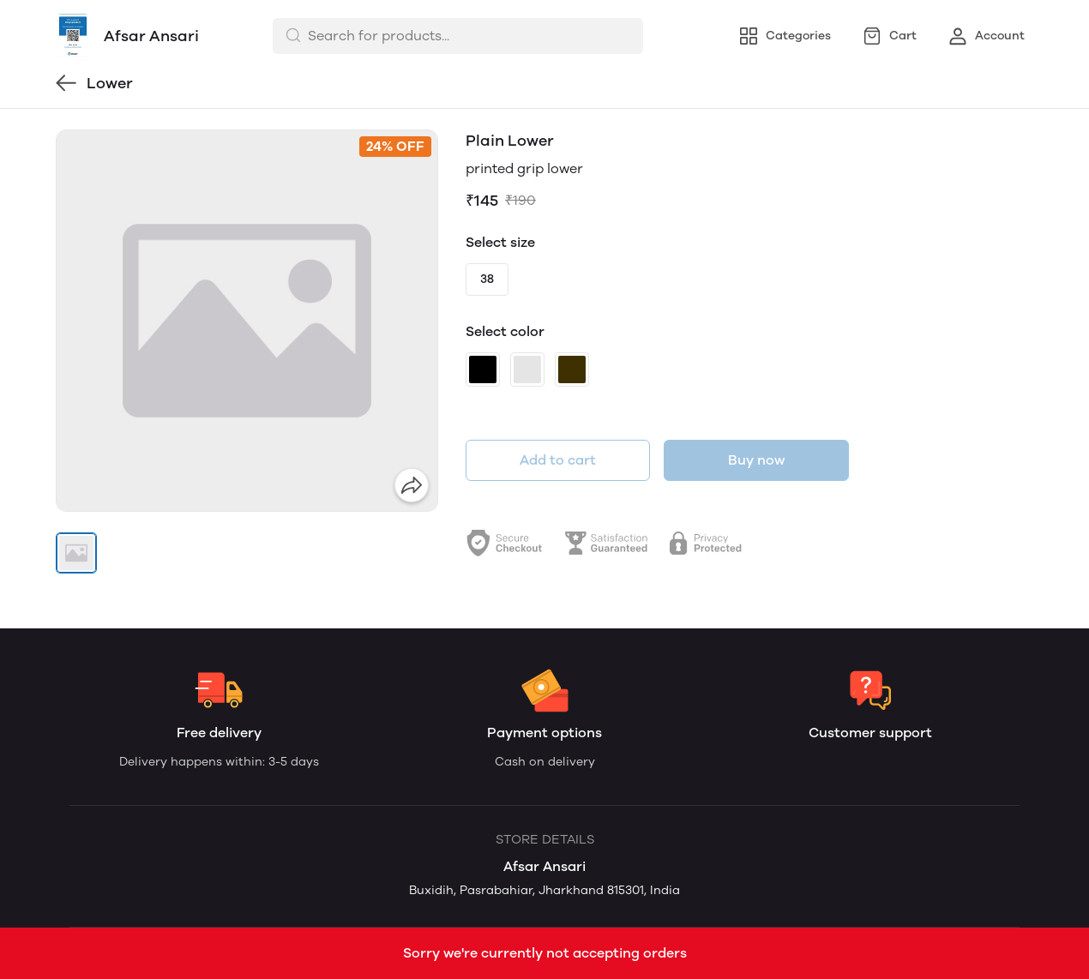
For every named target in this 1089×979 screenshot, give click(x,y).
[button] (76, 553)
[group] (247, 320)
